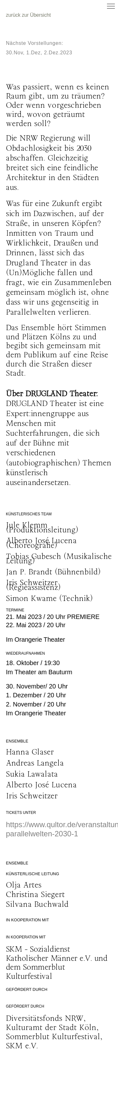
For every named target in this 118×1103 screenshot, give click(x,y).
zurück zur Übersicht (28, 15)
